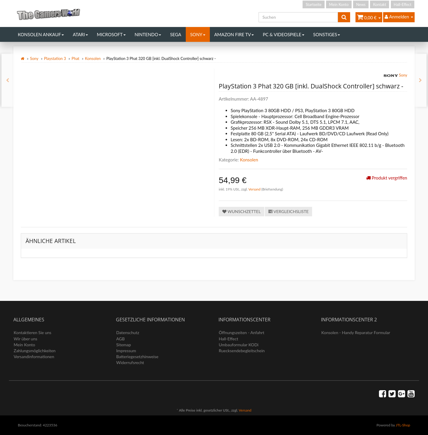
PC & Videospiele (283, 34)
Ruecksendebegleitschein (242, 350)
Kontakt (379, 4)
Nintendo (148, 34)
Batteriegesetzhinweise (137, 356)
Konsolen (93, 58)
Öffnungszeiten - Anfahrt (241, 332)
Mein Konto (339, 4)
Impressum (126, 350)
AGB (120, 338)
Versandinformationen (34, 356)
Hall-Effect (402, 4)
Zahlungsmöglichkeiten (35, 350)
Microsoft (111, 34)
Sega (175, 34)
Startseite (313, 4)
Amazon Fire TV (234, 34)
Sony (197, 34)
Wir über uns (25, 338)
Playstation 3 (55, 58)
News (361, 4)
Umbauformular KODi (239, 344)
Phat (75, 58)
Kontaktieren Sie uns (32, 332)
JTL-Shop (403, 425)
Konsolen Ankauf (41, 34)
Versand (255, 189)
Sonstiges (326, 34)
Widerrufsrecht (130, 362)
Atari (80, 34)
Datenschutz (127, 332)
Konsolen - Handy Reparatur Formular (355, 332)
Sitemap (123, 344)
